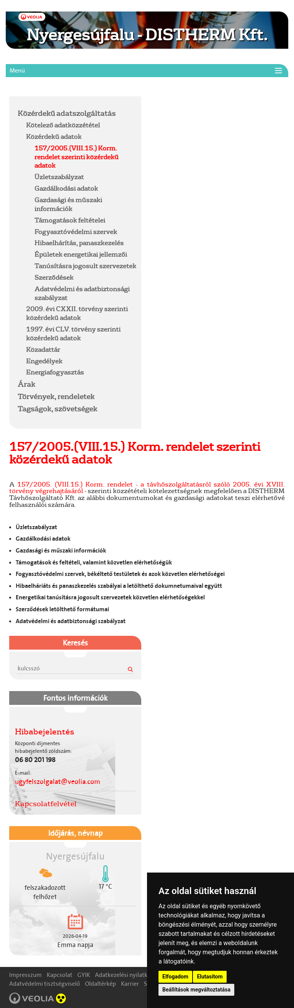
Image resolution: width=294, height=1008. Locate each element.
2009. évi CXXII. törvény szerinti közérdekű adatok (77, 313)
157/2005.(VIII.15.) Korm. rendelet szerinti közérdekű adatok (76, 156)
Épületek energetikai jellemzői (80, 254)
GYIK (83, 975)
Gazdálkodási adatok (66, 188)
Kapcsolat (59, 975)
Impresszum (25, 975)
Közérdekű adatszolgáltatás (67, 113)
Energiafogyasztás (55, 372)
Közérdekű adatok (54, 136)
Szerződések (54, 277)
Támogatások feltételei (69, 220)
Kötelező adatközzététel (63, 125)
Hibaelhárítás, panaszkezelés (79, 242)
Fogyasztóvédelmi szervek (75, 231)
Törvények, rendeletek (56, 396)
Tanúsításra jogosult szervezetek (85, 266)
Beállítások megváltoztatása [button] (196, 990)
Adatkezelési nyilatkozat (127, 975)
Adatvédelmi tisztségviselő (44, 984)
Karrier (130, 984)
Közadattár (43, 349)
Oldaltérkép (100, 984)
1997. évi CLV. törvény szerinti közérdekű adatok (73, 333)
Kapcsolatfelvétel (46, 803)
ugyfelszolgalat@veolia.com (57, 781)
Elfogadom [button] (175, 976)
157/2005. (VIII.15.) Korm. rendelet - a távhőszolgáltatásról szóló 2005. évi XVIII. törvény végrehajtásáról (147, 487)
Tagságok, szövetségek (57, 408)
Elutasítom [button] (209, 976)
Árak (26, 384)
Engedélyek (44, 361)
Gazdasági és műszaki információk (68, 204)
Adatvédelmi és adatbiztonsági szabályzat (82, 293)
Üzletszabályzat (59, 176)
